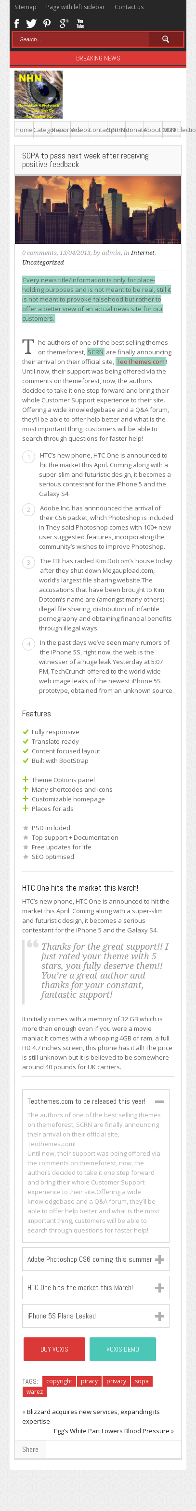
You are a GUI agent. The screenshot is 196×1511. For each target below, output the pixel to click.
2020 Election (171, 129)
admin (111, 252)
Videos (79, 129)
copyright (59, 1381)
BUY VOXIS (54, 1349)
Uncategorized (43, 262)
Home (24, 129)
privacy (116, 1381)
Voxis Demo (122, 1349)
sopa (142, 1381)
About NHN (153, 129)
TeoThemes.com (141, 361)
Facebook (16, 22)
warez (34, 1392)
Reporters (61, 129)
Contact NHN (98, 129)
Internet (143, 252)
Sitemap (25, 7)
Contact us (129, 7)
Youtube (80, 22)
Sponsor (116, 129)
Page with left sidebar (75, 7)
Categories (42, 129)
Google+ (64, 22)
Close (159, 1101)
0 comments (39, 252)
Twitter (31, 22)
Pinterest (47, 22)
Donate (134, 129)
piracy (89, 1381)
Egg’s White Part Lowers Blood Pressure (112, 1430)
